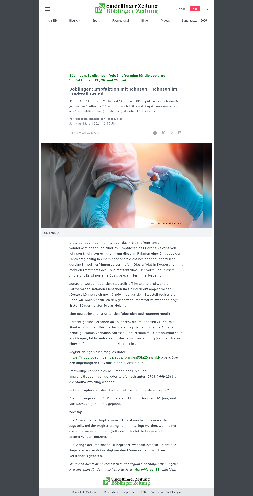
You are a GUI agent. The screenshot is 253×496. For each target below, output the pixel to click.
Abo (195, 8)
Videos (165, 20)
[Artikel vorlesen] (84, 133)
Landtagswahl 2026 (194, 20)
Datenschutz (111, 492)
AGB (143, 492)
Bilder (145, 20)
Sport (96, 20)
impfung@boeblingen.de (88, 376)
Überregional (120, 20)
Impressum (129, 492)
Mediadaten (92, 492)
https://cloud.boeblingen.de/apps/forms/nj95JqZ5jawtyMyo (116, 357)
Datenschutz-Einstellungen (166, 492)
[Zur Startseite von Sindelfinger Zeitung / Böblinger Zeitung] (126, 8)
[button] (65, 9)
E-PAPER (180, 8)
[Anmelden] (207, 9)
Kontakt (76, 492)
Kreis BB (51, 20)
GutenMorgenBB (147, 469)
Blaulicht (74, 20)
